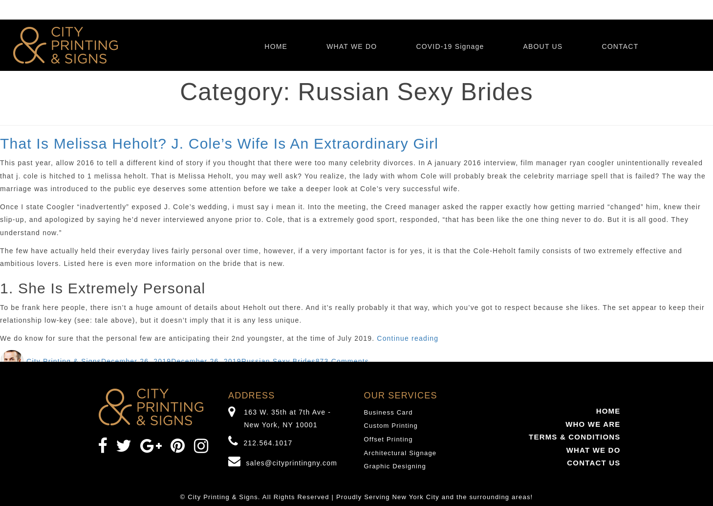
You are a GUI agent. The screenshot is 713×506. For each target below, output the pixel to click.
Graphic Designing (395, 466)
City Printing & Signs (63, 361)
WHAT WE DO (351, 46)
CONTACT (620, 46)
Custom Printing (391, 425)
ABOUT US (542, 46)
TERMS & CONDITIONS (574, 437)
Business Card (388, 412)
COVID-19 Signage (450, 46)
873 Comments (342, 361)
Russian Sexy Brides (278, 361)
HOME (275, 46)
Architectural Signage (400, 453)
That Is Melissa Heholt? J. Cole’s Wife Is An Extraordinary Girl (219, 143)
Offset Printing (388, 439)
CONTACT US (593, 463)
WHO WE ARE (592, 424)
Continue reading (407, 338)
